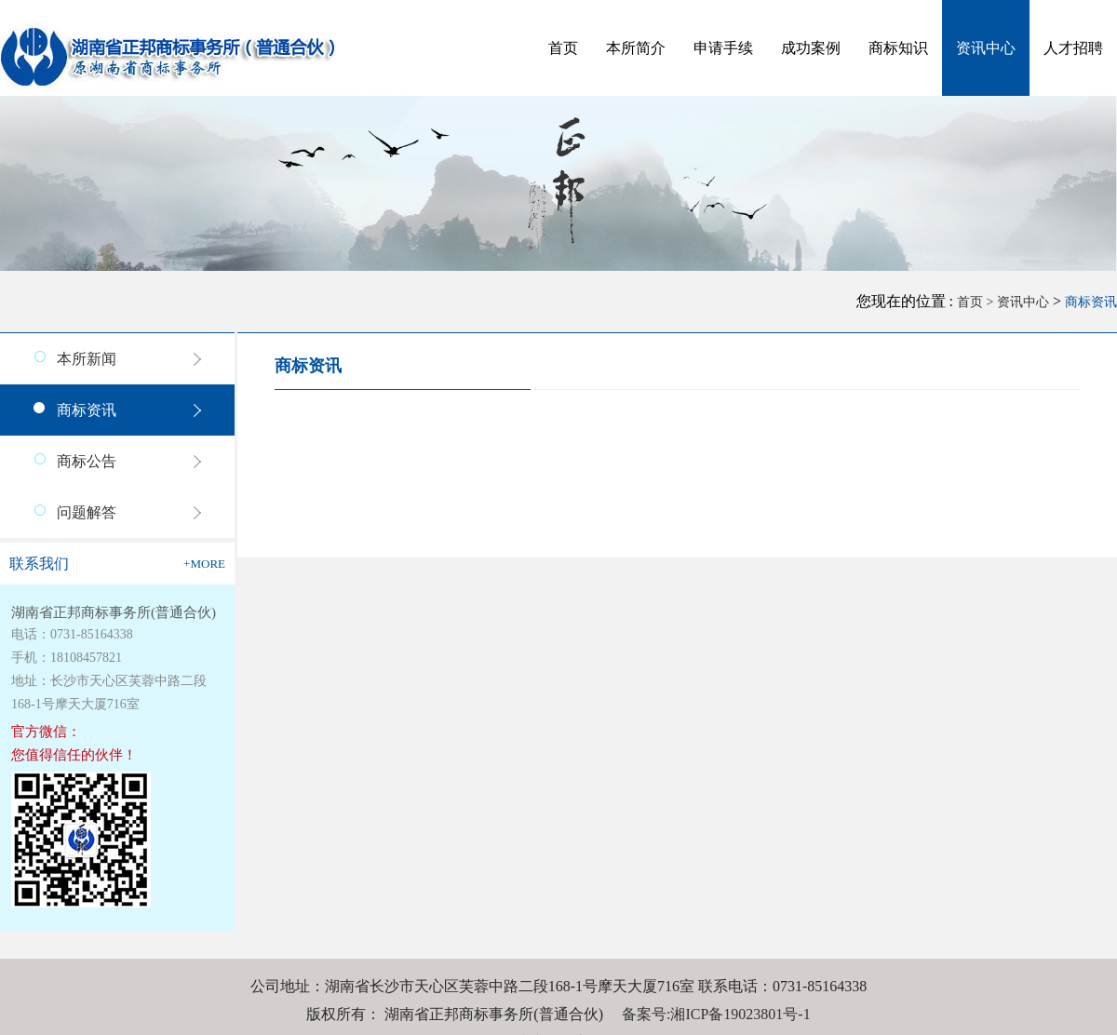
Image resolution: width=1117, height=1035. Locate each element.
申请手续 (723, 48)
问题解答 (86, 512)
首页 (563, 48)
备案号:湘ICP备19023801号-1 (716, 1014)
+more (204, 564)
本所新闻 (86, 359)
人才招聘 (1073, 48)
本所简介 (636, 48)
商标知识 (898, 48)
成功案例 (811, 48)
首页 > (977, 302)
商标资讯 (1091, 302)
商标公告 (86, 461)
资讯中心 (986, 48)
